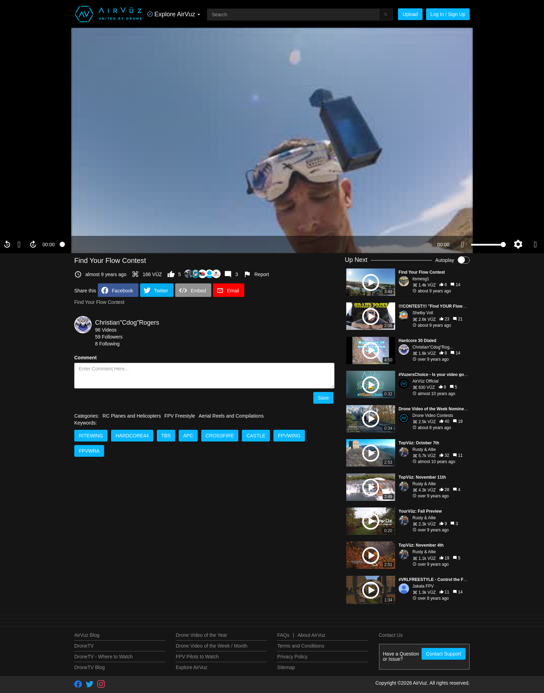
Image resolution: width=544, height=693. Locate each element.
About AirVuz (311, 635)
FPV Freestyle (179, 416)
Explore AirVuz (191, 667)
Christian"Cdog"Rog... (433, 347)
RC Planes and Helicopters (132, 416)
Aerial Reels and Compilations (231, 416)
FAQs (283, 635)
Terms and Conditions (300, 646)
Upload (410, 14)
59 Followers (108, 337)
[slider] (246, 244)
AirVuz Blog (87, 635)
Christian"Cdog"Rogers (127, 322)
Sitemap (286, 667)
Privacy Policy (292, 656)
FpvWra (89, 451)
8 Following (107, 343)
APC (188, 435)
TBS (166, 435)
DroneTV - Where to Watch (103, 656)
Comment (85, 357)
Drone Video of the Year (201, 635)
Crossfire (220, 435)
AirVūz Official (426, 381)
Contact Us (391, 635)
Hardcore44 (132, 435)
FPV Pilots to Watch (197, 656)
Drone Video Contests (433, 415)
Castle (255, 435)
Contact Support (443, 654)
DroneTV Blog (89, 667)
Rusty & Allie (424, 449)
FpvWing (289, 435)
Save (323, 398)
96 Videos (106, 330)
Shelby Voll (423, 312)
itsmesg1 (421, 278)
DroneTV (84, 646)
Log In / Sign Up (448, 14)
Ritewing (91, 435)
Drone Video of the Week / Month (212, 646)
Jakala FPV (423, 586)
